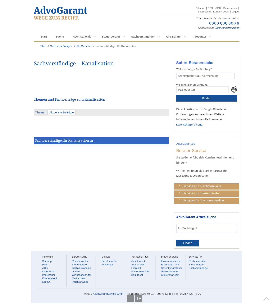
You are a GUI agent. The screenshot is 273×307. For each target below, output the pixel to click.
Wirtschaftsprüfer (81, 274)
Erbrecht (136, 268)
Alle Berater (174, 36)
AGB (218, 8)
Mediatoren (78, 278)
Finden (206, 98)
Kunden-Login (221, 11)
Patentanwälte (80, 281)
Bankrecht (137, 274)
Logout (235, 11)
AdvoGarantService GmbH (109, 293)
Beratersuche (109, 261)
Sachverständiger (143, 36)
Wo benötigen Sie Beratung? (192, 84)
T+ (138, 298)
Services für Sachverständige (203, 200)
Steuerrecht (138, 264)
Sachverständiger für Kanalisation (116, 46)
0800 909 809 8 (224, 23)
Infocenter (199, 36)
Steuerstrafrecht (170, 274)
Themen (40, 112)
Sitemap (200, 8)
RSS (210, 8)
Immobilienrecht (140, 271)
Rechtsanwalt (82, 36)
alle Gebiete (83, 46)
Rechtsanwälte (80, 261)
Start (44, 36)
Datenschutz (230, 8)
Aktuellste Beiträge (61, 112)
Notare (76, 271)
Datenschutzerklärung (227, 27)
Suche (60, 36)
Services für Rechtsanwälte (202, 186)
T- (130, 298)
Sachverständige (81, 268)
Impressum (204, 11)
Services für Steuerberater (201, 193)
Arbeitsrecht (138, 261)
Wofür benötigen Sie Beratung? (194, 69)
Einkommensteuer (171, 261)
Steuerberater (111, 36)
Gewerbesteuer (170, 271)
